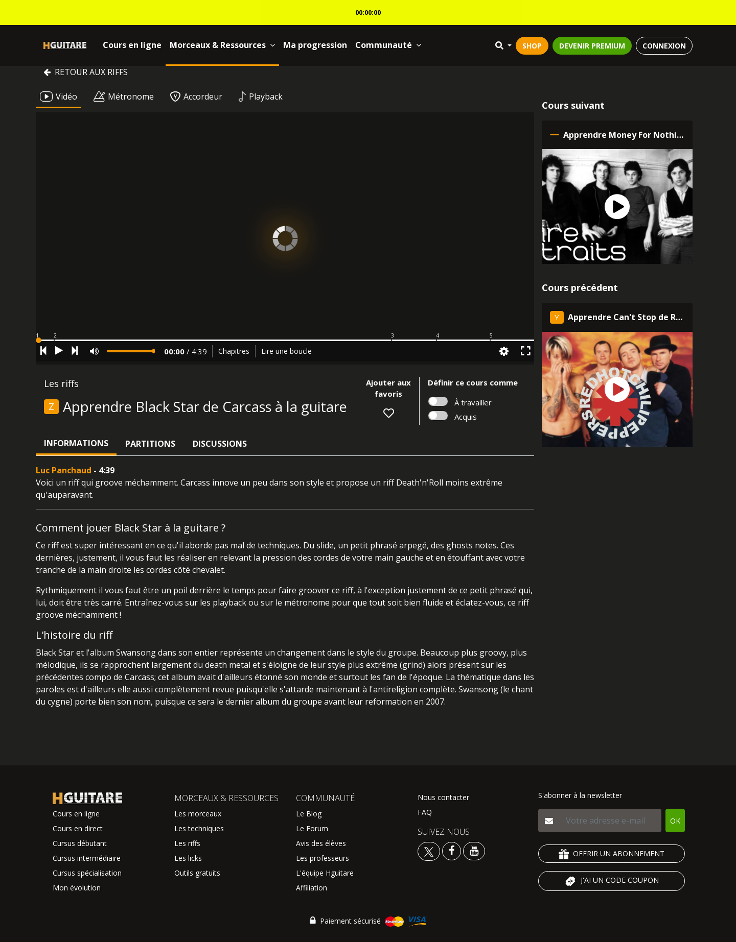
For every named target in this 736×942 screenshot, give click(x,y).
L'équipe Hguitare (325, 873)
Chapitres (233, 351)
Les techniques (199, 828)
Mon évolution (77, 887)
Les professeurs (322, 858)
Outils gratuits (197, 873)
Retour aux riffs (85, 72)
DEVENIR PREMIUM (592, 46)
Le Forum (312, 828)
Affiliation (311, 887)
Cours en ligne (132, 45)
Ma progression (315, 45)
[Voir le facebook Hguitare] (451, 850)
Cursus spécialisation (87, 873)
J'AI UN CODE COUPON (611, 881)
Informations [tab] (76, 443)
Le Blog (308, 813)
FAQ (425, 812)
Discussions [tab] (220, 443)
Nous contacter (443, 797)
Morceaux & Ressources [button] (222, 45)
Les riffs (187, 843)
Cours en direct (78, 828)
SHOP (532, 46)
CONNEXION (664, 46)
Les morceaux (197, 813)
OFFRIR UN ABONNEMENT (611, 854)
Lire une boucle (286, 351)
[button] (285, 340)
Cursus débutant (80, 843)
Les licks (188, 858)
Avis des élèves (321, 843)
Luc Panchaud (63, 470)
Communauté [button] (388, 45)
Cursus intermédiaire (87, 858)
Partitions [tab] (150, 443)
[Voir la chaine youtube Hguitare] (474, 850)
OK (675, 821)
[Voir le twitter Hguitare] (430, 850)
